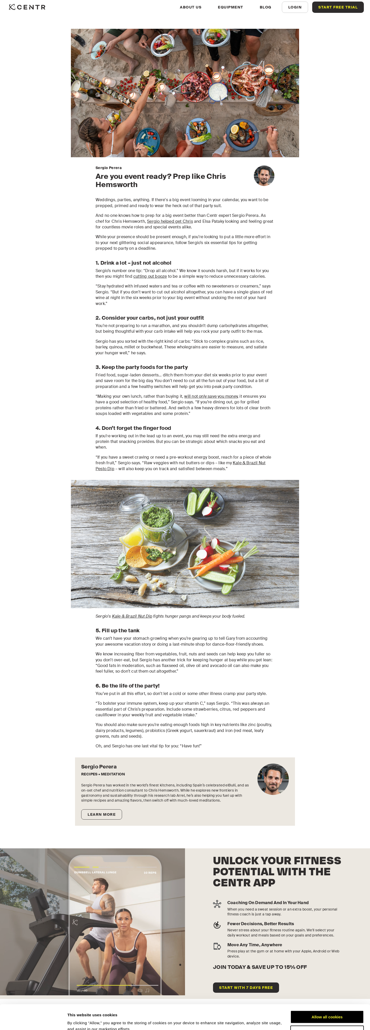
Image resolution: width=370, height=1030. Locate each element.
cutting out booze (150, 276)
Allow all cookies (327, 993)
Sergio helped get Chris (170, 221)
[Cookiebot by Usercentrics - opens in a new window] (33, 1020)
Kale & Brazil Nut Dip (132, 616)
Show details (79, 1020)
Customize (327, 1008)
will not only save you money (210, 396)
